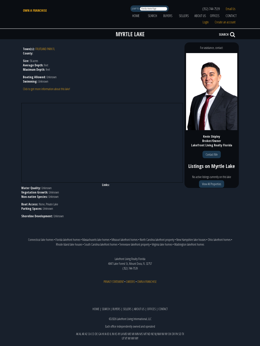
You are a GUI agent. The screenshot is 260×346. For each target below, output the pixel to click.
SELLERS (184, 15)
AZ (86, 334)
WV (132, 338)
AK (77, 334)
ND (148, 334)
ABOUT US (200, 15)
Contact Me (212, 154)
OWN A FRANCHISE (35, 10)
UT (123, 338)
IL (110, 334)
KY (119, 334)
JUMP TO (135, 8)
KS (116, 334)
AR (83, 334)
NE (152, 334)
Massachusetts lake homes (95, 239)
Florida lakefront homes (67, 239)
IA (105, 334)
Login (206, 22)
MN (137, 334)
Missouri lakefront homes (125, 239)
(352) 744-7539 (211, 8)
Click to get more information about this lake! (46, 89)
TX (183, 334)
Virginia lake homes (162, 244)
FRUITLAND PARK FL (45, 49)
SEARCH (152, 15)
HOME (136, 15)
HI (103, 334)
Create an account (225, 22)
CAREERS (130, 281)
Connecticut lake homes (40, 239)
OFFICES (214, 15)
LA (122, 334)
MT (145, 334)
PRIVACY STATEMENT (114, 281)
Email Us (230, 8)
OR (173, 334)
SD (179, 334)
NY (166, 334)
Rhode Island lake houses (69, 244)
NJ (155, 334)
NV (163, 334)
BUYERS (167, 15)
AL (80, 334)
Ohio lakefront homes (219, 239)
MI (133, 334)
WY (136, 338)
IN (113, 334)
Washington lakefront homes (189, 244)
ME (129, 334)
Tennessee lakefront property (134, 244)
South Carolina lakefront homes (100, 244)
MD (125, 334)
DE (96, 334)
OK (169, 334)
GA (99, 334)
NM (159, 334)
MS (141, 334)
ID (108, 334)
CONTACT (231, 15)
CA (89, 334)
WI (129, 338)
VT (126, 338)
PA (176, 334)
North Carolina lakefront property (157, 239)
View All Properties (211, 184)
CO (92, 334)
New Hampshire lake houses (191, 239)
